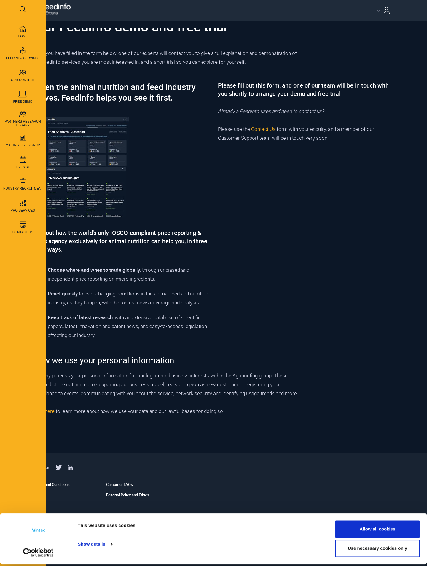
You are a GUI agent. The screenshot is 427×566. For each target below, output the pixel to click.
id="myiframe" (306, 225)
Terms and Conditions (51, 484)
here (50, 411)
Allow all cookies (378, 530)
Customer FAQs (119, 484)
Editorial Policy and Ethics (127, 494)
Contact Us (263, 128)
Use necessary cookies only (377, 550)
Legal (37, 494)
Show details (91, 545)
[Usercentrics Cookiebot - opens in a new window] (38, 554)
